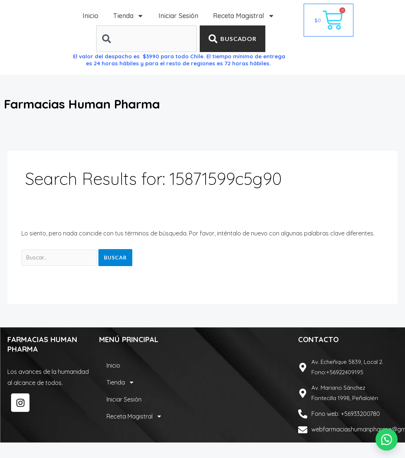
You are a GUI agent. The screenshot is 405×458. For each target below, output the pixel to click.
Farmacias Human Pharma (104, 103)
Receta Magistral (244, 16)
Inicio (90, 15)
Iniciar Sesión (178, 15)
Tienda (128, 16)
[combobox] (146, 38)
